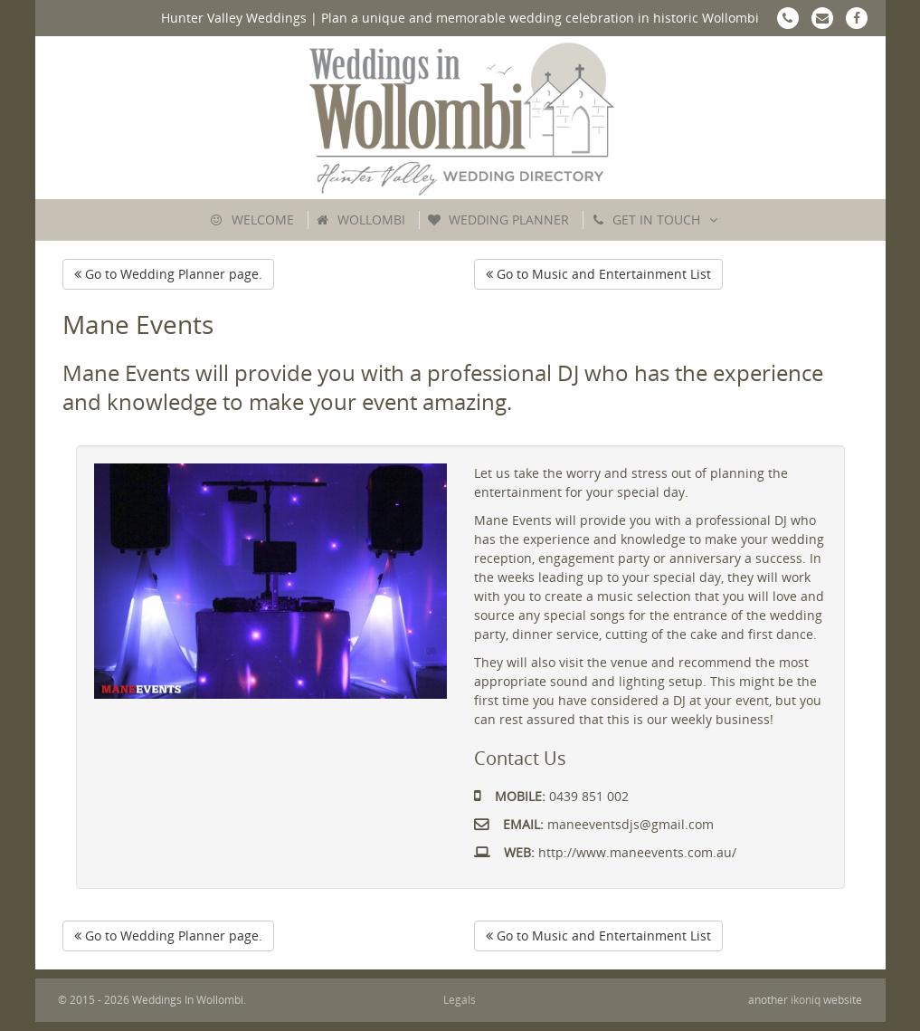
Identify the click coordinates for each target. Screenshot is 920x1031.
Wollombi (371, 219)
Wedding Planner (509, 219)
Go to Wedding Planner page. (168, 273)
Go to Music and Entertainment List (598, 273)
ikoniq (805, 999)
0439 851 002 (551, 796)
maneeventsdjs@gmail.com (594, 824)
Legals (459, 999)
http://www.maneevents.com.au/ (605, 852)
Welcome (263, 219)
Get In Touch (656, 219)
